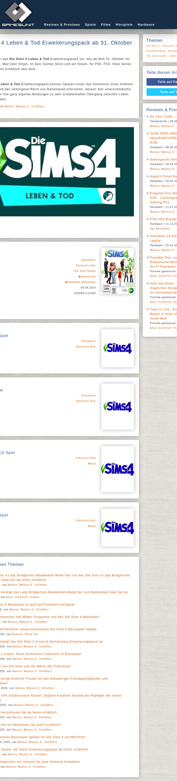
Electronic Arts (86, 265)
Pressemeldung (156, 51)
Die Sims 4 (153, 46)
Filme (106, 24)
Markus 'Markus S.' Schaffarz (24, 106)
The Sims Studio (85, 271)
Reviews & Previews (62, 24)
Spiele (90, 24)
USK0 (172, 56)
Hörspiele (124, 24)
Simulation (89, 260)
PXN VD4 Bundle (163, 219)
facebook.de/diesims (82, 282)
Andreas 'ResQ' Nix (25, 634)
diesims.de (88, 276)
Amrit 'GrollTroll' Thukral (23, 597)
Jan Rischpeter (160, 228)
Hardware (146, 24)
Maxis (92, 463)
